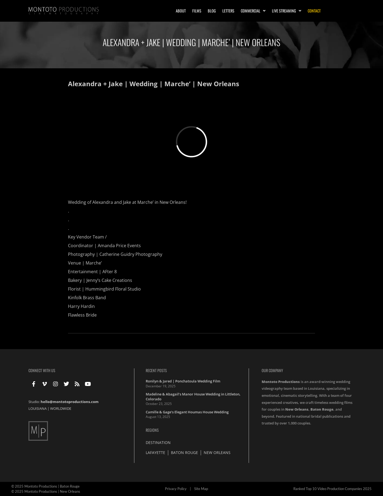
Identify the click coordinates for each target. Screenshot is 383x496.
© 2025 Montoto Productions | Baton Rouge (45, 486)
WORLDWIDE (60, 408)
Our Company (272, 370)
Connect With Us (41, 370)
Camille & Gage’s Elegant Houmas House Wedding (187, 412)
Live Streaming (286, 10)
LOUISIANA (37, 408)
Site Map (201, 489)
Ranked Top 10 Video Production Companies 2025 (332, 489)
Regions (152, 430)
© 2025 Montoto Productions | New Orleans (45, 491)
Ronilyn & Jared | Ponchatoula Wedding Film (183, 381)
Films (196, 11)
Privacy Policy (176, 489)
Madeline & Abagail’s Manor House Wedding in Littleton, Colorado (193, 396)
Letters (228, 11)
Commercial (253, 10)
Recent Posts (156, 370)
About (181, 11)
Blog (212, 11)
